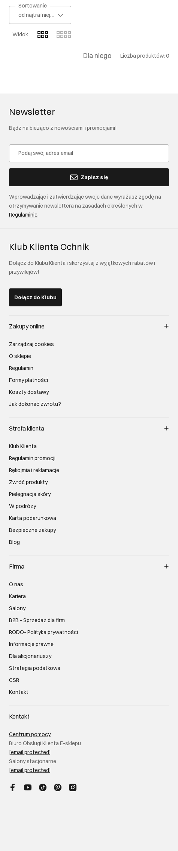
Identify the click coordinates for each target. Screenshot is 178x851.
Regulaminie (23, 214)
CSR (14, 680)
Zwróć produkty (28, 482)
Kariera (17, 596)
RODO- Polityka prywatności (43, 632)
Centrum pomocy (30, 734)
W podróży (22, 506)
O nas (16, 584)
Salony (17, 608)
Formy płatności (28, 380)
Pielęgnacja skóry (30, 494)
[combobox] (40, 15)
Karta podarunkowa (32, 518)
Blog (14, 542)
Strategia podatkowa (34, 668)
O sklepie (20, 356)
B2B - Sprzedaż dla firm (37, 620)
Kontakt (18, 692)
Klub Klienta (23, 446)
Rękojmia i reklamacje (34, 470)
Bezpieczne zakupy (32, 530)
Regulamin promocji (32, 458)
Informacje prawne (31, 644)
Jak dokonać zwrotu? (35, 404)
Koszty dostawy (29, 392)
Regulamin (21, 368)
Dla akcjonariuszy (30, 656)
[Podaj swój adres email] (89, 153)
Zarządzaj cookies (31, 344)
